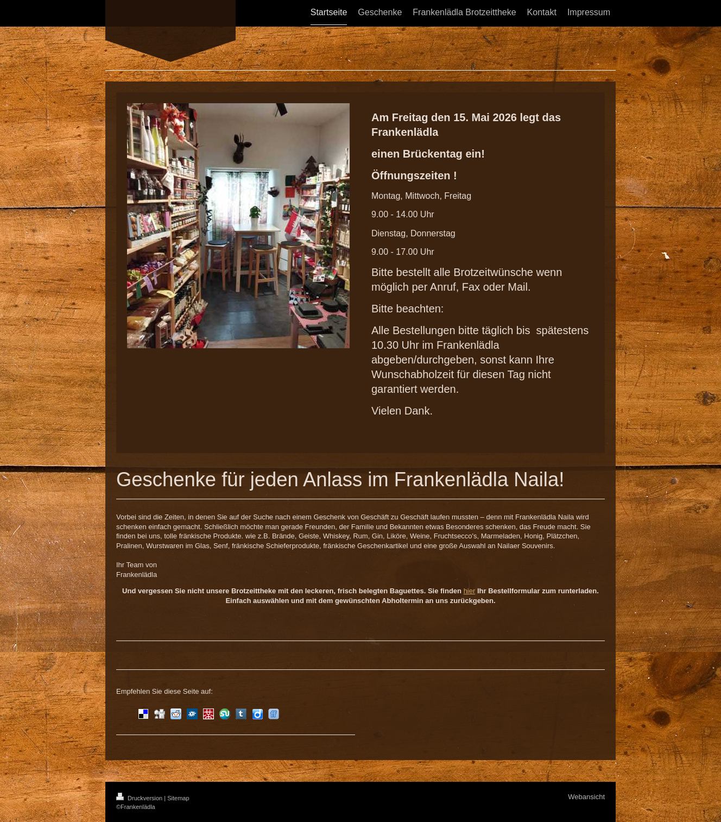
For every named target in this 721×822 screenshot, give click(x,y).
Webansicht (586, 797)
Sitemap (178, 798)
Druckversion (140, 798)
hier (470, 591)
